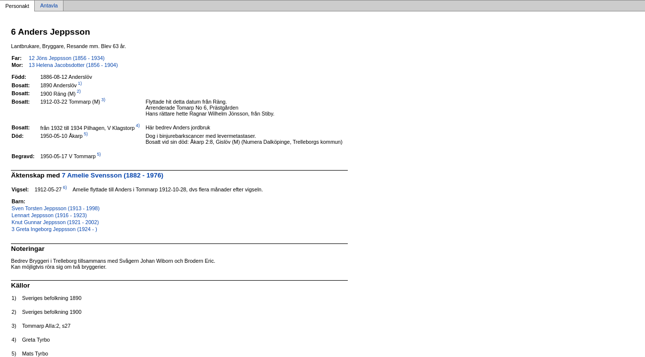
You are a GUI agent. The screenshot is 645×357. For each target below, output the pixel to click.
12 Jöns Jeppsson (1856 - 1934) (67, 58)
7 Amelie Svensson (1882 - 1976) (113, 175)
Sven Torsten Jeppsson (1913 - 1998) (55, 208)
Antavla (49, 6)
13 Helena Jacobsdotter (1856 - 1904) (73, 65)
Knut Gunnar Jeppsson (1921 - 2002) (55, 222)
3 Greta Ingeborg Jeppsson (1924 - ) (54, 229)
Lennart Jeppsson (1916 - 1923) (49, 215)
